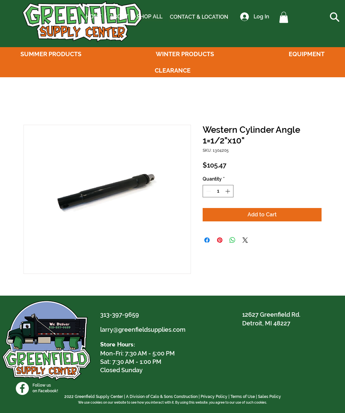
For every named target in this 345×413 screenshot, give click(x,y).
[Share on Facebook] (207, 240)
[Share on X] (245, 240)
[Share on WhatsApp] (232, 240)
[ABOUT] (119, 16)
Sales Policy (269, 396)
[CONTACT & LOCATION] (199, 17)
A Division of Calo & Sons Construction (162, 396)
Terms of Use (242, 396)
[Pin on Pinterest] (220, 240)
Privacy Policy (214, 396)
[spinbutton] (218, 191)
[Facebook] (22, 388)
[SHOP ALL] (149, 16)
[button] (283, 17)
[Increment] (228, 191)
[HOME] (93, 16)
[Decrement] (208, 191)
